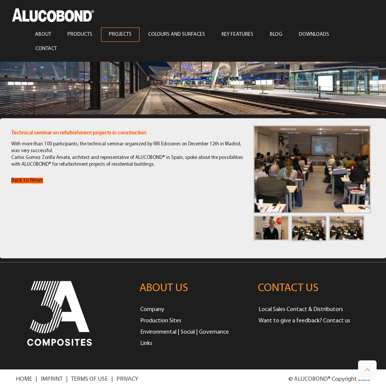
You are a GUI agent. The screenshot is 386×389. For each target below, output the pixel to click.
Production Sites (160, 321)
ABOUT (43, 34)
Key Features (237, 34)
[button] (367, 370)
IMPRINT (52, 379)
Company (152, 310)
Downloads (314, 34)
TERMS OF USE (89, 379)
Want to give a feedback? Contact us (304, 321)
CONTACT (46, 49)
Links (146, 343)
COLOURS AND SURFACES (177, 34)
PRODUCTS (80, 34)
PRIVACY (127, 379)
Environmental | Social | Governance (184, 332)
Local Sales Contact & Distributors (301, 310)
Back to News (27, 180)
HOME (24, 379)
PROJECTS (120, 34)
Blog (276, 34)
